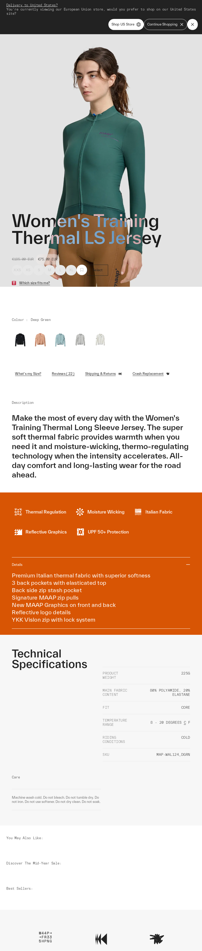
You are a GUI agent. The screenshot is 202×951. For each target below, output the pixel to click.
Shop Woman (135, 6)
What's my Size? (28, 351)
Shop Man (111, 6)
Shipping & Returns (103, 351)
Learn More (45, 883)
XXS (17, 247)
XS (28, 247)
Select (98, 247)
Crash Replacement (151, 351)
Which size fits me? (34, 260)
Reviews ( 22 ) (63, 351)
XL (71, 247)
